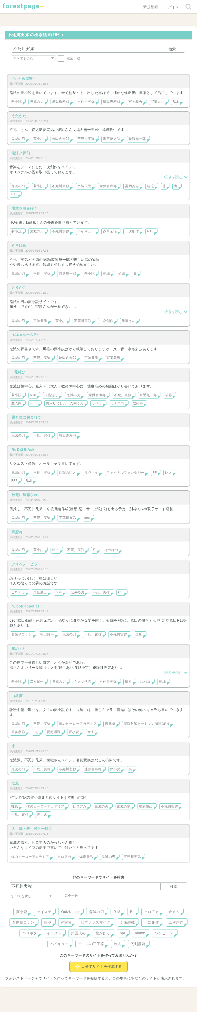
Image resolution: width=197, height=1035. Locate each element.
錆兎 (150, 186)
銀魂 (48, 922)
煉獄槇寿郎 (60, 101)
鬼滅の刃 (37, 101)
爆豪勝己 (40, 592)
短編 (121, 274)
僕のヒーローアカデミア (78, 724)
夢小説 (16, 101)
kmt (87, 518)
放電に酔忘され (24, 495)
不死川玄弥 (67, 518)
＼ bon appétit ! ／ (28, 606)
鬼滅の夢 (124, 806)
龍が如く (102, 933)
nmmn (140, 933)
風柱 (128, 681)
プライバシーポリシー (154, 1017)
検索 (172, 49)
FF (155, 472)
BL (132, 912)
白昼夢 (17, 696)
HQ (35, 732)
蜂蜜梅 (17, 532)
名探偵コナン (21, 634)
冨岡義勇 (135, 101)
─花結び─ (20, 372)
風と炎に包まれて (26, 417)
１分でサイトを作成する (98, 966)
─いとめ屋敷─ (23, 79)
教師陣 (138, 403)
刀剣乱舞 (138, 944)
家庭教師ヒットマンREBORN (146, 724)
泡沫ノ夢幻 (21, 153)
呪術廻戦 (54, 732)
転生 (55, 550)
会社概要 (118, 1017)
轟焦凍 (110, 724)
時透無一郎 (137, 139)
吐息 (15, 783)
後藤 (168, 395)
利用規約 (91, 1017)
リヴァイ (91, 472)
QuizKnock (70, 912)
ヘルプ (32, 1017)
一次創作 (151, 922)
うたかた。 (21, 116)
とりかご (19, 288)
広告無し (51, 395)
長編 (106, 274)
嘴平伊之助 (111, 139)
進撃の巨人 (67, 472)
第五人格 (78, 933)
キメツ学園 (82, 681)
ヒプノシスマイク (95, 922)
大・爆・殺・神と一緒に (32, 829)
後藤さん (128, 321)
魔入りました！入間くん (65, 403)
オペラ (97, 403)
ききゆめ (19, 245)
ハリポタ (29, 933)
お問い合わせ (61, 1017)
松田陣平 (47, 634)
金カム (174, 912)
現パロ (145, 681)
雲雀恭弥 (18, 732)
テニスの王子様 (91, 944)
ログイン (171, 7)
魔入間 (16, 403)
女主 (90, 732)
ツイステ (44, 912)
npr (122, 933)
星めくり (19, 649)
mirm (34, 403)
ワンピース (164, 933)
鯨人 (117, 944)
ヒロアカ (18, 592)
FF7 (14, 480)
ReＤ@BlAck (23, 450)
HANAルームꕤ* (25, 335)
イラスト (54, 933)
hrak (58, 592)
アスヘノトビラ (24, 564)
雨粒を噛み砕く (24, 208)
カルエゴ (117, 403)
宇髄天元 (157, 101)
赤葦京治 (110, 231)
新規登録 (150, 7)
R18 (176, 101)
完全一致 (69, 58)
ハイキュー (86, 231)
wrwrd (66, 922)
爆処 (138, 634)
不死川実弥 (86, 101)
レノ (168, 472)
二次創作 (132, 231)
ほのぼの (111, 550)
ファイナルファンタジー (125, 472)
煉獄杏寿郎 (111, 101)
